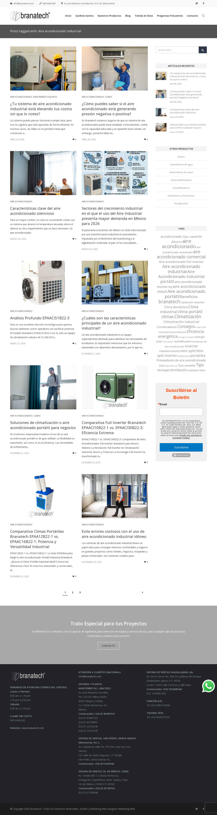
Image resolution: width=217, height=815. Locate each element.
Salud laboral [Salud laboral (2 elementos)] (171, 366)
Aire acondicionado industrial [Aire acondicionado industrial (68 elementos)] (181, 268)
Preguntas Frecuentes (170, 15)
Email (163, 404)
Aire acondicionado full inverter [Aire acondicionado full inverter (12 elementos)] (181, 262)
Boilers (181, 156)
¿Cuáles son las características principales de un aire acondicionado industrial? (114, 323)
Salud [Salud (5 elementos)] (162, 365)
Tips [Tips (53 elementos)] (200, 365)
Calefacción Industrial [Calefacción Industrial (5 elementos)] (192, 302)
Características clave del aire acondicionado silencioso (35, 211)
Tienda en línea (144, 15)
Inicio (68, 15)
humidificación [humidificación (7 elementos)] (183, 341)
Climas (108, 96)
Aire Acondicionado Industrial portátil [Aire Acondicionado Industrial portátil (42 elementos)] (181, 276)
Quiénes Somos (84, 15)
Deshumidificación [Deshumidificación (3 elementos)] (177, 332)
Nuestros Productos (109, 15)
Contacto (192, 15)
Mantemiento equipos (45, 96)
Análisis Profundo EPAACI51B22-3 (40, 317)
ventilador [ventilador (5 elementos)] (193, 370)
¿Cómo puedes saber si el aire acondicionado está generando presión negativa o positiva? (109, 108)
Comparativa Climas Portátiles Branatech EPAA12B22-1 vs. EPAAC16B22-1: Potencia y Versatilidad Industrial (37, 539)
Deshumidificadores (181, 180)
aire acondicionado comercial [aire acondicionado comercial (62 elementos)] (181, 254)
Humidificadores (181, 187)
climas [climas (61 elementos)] (167, 316)
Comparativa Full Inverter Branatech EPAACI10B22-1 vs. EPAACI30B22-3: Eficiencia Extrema (114, 427)
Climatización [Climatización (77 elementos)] (187, 316)
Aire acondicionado (21, 96)
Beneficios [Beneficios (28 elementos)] (189, 296)
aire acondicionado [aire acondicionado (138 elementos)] (179, 244)
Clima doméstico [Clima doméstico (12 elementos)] (176, 307)
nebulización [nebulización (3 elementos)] (183, 356)
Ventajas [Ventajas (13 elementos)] (163, 370)
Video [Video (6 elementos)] (202, 370)
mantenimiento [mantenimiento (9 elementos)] (169, 351)
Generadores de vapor (181, 172)
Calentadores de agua (181, 164)
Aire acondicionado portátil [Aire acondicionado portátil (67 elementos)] (185, 293)
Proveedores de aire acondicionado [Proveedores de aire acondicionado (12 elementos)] (181, 360)
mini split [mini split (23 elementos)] (188, 350)
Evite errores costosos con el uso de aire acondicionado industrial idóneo (114, 534)
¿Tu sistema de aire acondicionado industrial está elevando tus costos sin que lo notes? (41, 108)
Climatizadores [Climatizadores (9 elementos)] (167, 327)
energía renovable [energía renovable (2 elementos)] (186, 337)
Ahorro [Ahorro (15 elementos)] (176, 242)
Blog (128, 15)
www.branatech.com (33, 728)
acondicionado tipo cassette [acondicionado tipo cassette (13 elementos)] (181, 236)
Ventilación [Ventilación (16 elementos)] (178, 370)
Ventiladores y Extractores (181, 195)
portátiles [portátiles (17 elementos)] (197, 355)
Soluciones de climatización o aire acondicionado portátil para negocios (43, 425)
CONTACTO (108, 645)
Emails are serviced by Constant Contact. (187, 436)
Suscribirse (181, 447)
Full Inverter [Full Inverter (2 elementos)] (168, 342)
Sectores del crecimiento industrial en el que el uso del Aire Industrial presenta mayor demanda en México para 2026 (114, 216)
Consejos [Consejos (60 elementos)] (186, 326)
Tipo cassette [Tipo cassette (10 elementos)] (186, 365)
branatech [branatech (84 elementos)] (169, 301)
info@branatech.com (22, 3)
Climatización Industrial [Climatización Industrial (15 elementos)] (181, 322)
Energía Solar (181, 203)
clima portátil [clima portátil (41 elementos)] (190, 311)
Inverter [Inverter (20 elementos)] (191, 346)
